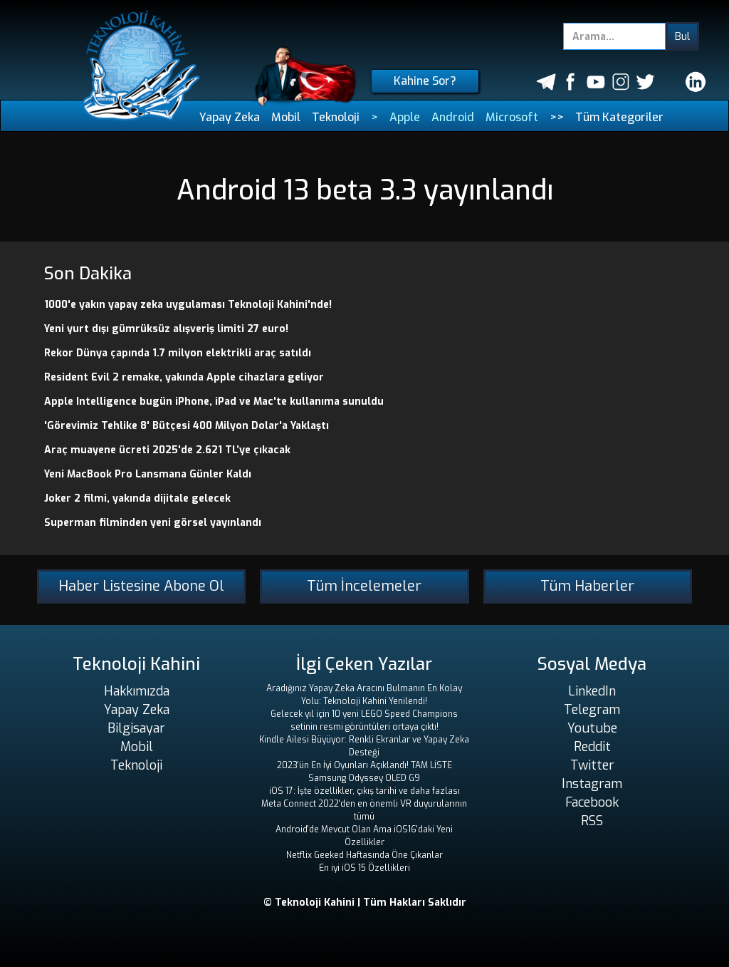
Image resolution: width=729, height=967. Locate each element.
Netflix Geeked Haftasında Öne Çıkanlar (364, 855)
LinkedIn (592, 691)
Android (452, 117)
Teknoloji (336, 117)
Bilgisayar (136, 728)
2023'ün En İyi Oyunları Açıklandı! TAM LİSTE (364, 765)
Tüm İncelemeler (364, 586)
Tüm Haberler (587, 586)
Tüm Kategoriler (619, 117)
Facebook (592, 802)
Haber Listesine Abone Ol (141, 586)
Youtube (592, 728)
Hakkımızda (136, 691)
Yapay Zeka (229, 117)
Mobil (285, 117)
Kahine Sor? (425, 80)
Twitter (592, 765)
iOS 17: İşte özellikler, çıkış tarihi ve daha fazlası (364, 791)
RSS (592, 820)
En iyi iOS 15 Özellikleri (364, 868)
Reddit (592, 746)
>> (557, 117)
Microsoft (512, 117)
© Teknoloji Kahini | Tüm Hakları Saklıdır (364, 902)
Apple (404, 117)
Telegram (592, 709)
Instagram (592, 783)
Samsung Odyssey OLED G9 (364, 778)
